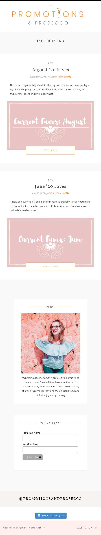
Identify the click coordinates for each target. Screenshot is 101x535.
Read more (50, 150)
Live (50, 63)
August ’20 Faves (50, 70)
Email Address (31, 444)
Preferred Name (32, 432)
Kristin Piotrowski (59, 76)
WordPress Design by (22, 527)
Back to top (87, 527)
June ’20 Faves (50, 186)
